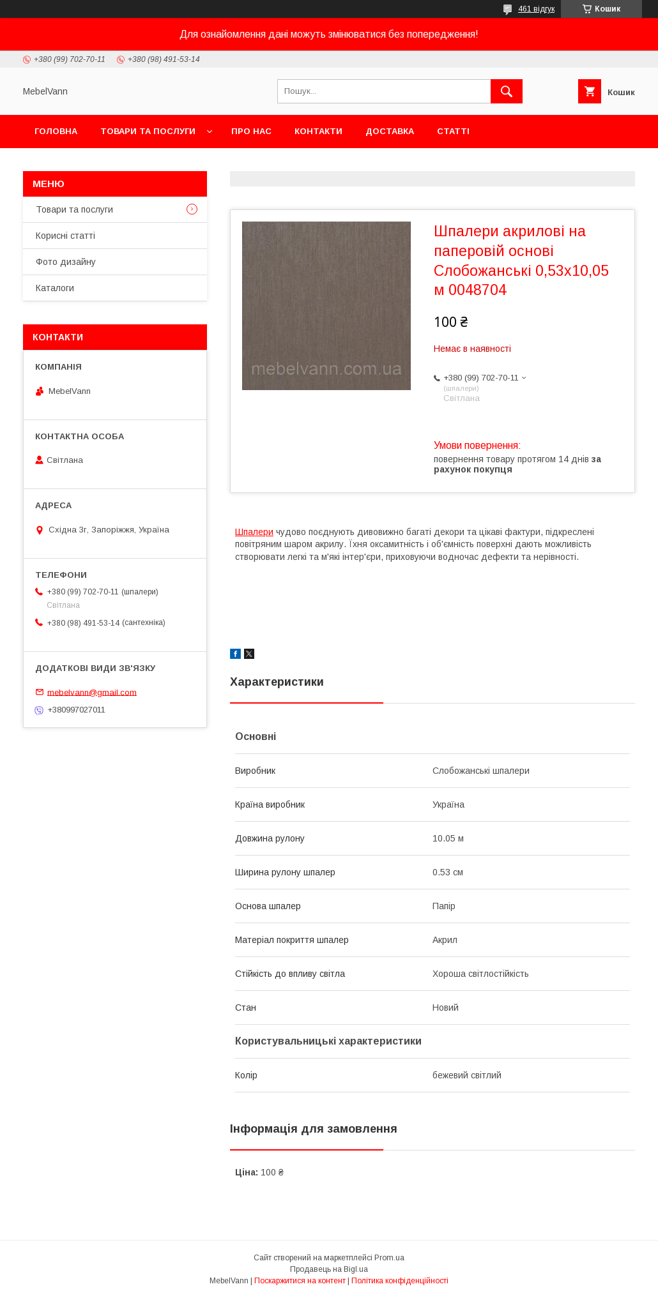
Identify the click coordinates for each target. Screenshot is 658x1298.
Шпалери (254, 532)
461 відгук (536, 8)
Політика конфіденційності (399, 1280)
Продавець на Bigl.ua (329, 1269)
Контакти (318, 131)
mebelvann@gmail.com (92, 692)
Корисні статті (65, 235)
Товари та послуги (147, 131)
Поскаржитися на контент (300, 1280)
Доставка (389, 131)
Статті (453, 131)
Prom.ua (389, 1257)
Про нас (251, 131)
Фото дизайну (66, 262)
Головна (55, 131)
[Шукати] (507, 91)
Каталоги (55, 288)
